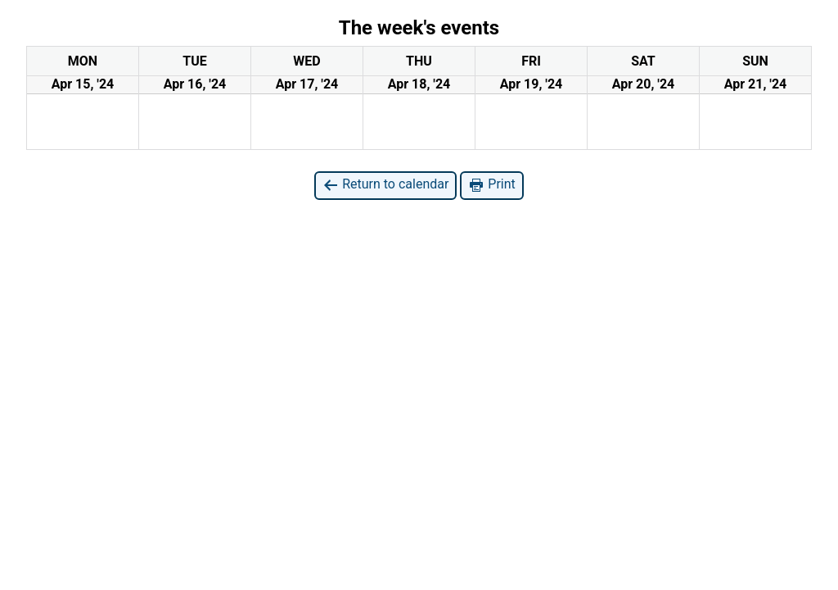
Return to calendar (385, 184)
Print (491, 184)
